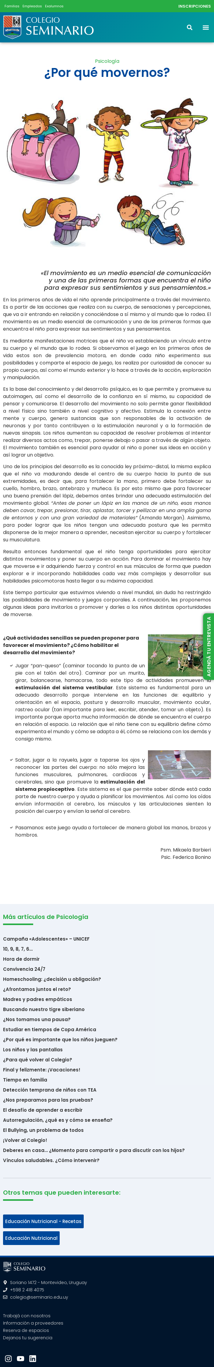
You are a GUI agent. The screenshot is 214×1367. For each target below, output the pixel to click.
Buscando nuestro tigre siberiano (44, 1009)
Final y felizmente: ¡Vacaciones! (41, 1070)
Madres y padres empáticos (37, 999)
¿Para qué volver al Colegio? (37, 1060)
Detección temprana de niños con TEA (49, 1090)
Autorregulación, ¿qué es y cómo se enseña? (58, 1120)
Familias (12, 6)
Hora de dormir (21, 959)
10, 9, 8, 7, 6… (18, 949)
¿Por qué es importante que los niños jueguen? (60, 1039)
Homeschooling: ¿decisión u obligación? (52, 979)
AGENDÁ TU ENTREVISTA (208, 647)
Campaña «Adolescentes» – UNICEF (46, 939)
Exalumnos (54, 6)
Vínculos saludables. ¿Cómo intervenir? (51, 1160)
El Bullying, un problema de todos (43, 1130)
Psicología (107, 61)
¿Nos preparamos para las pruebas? (48, 1100)
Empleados (32, 6)
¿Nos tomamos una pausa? (37, 1019)
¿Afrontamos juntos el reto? (37, 989)
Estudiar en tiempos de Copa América (49, 1029)
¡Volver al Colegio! (25, 1140)
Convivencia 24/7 (24, 969)
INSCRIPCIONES (194, 6)
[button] (206, 27)
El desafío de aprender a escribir (42, 1110)
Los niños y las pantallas (33, 1049)
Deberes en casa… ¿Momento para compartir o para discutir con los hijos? (94, 1150)
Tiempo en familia (25, 1080)
